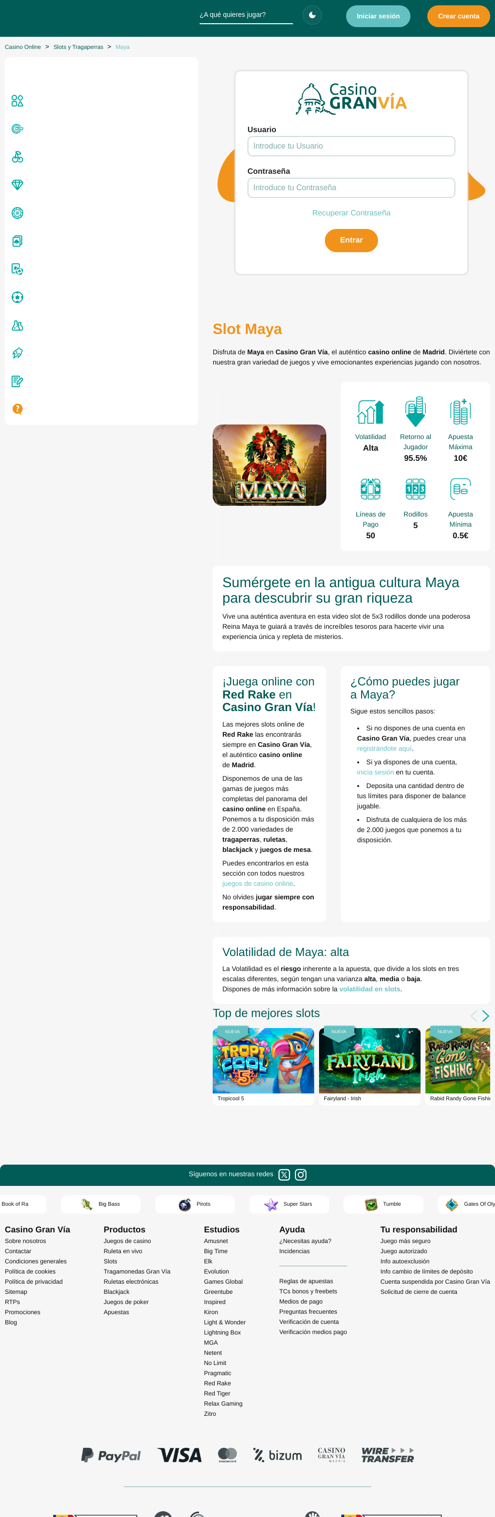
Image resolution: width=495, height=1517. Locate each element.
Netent (213, 1218)
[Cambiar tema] (312, 15)
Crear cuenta (459, 16)
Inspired (215, 1168)
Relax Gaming (223, 1269)
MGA (211, 1208)
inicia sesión (415, 709)
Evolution (216, 1137)
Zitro (210, 1279)
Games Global (223, 1147)
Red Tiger (217, 1259)
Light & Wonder (225, 1188)
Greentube (218, 1157)
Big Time (216, 1117)
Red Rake (217, 1249)
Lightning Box (222, 1198)
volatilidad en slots (210, 855)
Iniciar (378, 16)
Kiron (211, 1178)
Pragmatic (218, 1239)
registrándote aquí (377, 695)
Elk (208, 1127)
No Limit (215, 1229)
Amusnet (216, 1107)
